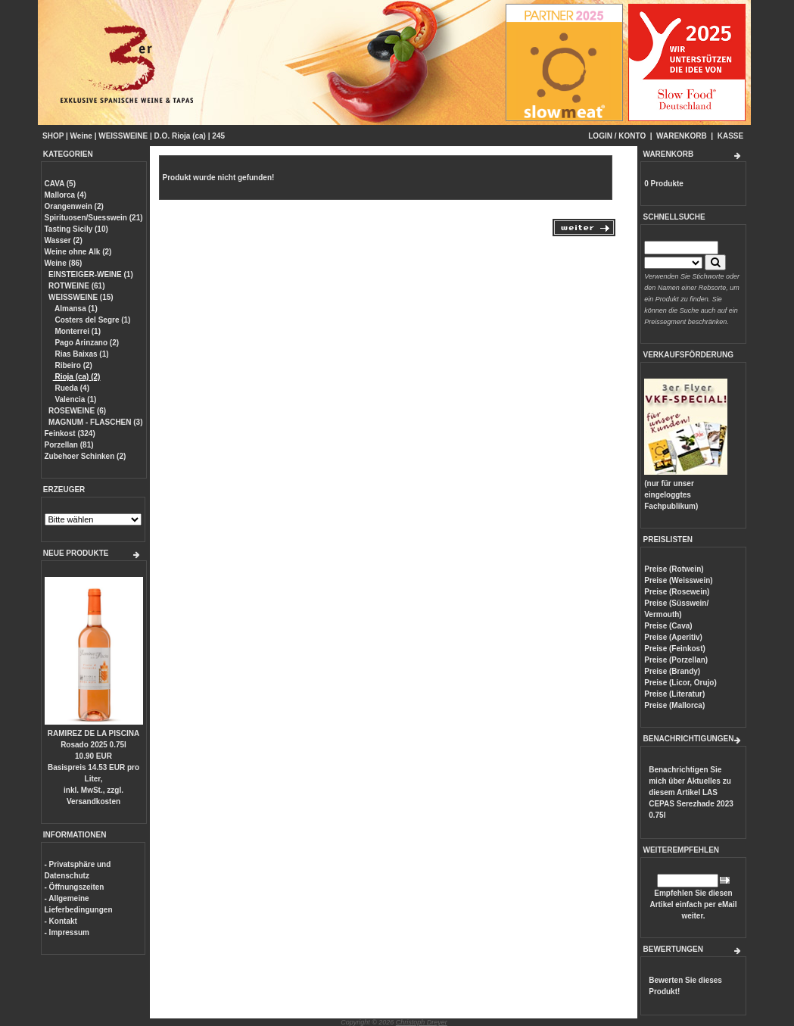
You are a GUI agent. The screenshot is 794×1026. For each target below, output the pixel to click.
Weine (81, 136)
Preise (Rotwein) (673, 569)
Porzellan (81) (69, 445)
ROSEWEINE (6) (77, 411)
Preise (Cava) (668, 626)
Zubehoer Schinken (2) (85, 456)
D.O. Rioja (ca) (180, 136)
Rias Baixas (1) (81, 354)
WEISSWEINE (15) (81, 297)
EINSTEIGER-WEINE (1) (90, 274)
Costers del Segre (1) (92, 320)
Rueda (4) (71, 388)
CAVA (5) (60, 183)
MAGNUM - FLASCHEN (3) (95, 422)
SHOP (53, 136)
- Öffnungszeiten (74, 887)
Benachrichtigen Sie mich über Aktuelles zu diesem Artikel (691, 792)
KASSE (730, 136)
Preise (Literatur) (674, 694)
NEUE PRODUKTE (76, 553)
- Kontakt (61, 921)
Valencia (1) (75, 399)
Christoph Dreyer (421, 1022)
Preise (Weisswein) (678, 580)
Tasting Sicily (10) (76, 229)
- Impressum (67, 932)
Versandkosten (93, 801)
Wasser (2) (64, 240)
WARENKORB (681, 136)
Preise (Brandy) (672, 671)
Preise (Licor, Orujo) (680, 682)
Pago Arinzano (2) (86, 342)
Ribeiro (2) (72, 365)
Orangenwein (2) (74, 206)
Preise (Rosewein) (676, 592)
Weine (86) (64, 263)
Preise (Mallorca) (674, 705)
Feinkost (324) (70, 433)
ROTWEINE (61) (76, 286)
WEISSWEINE (123, 136)
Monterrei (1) (77, 331)
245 (218, 136)
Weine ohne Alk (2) (78, 252)
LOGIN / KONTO (617, 136)
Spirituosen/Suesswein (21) (94, 218)
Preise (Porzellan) (676, 660)
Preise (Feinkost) (674, 648)
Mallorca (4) (66, 195)
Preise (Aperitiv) (673, 637)
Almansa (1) (75, 308)
